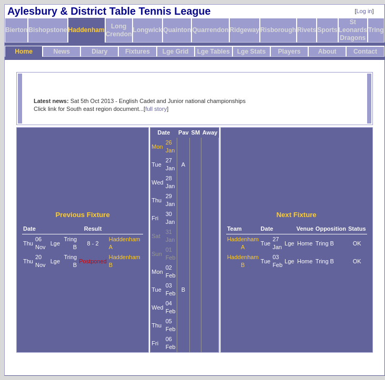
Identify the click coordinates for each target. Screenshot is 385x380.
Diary (99, 51)
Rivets (306, 30)
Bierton (16, 30)
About (327, 51)
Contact (365, 51)
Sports (327, 30)
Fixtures (137, 51)
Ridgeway (244, 30)
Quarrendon (210, 30)
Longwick (148, 30)
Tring (376, 30)
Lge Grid (176, 51)
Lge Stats (251, 51)
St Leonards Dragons (353, 30)
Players (289, 51)
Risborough (278, 30)
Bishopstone (47, 30)
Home (24, 51)
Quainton (177, 30)
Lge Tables (213, 51)
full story (156, 109)
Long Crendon (119, 30)
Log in (364, 11)
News (61, 51)
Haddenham (86, 30)
